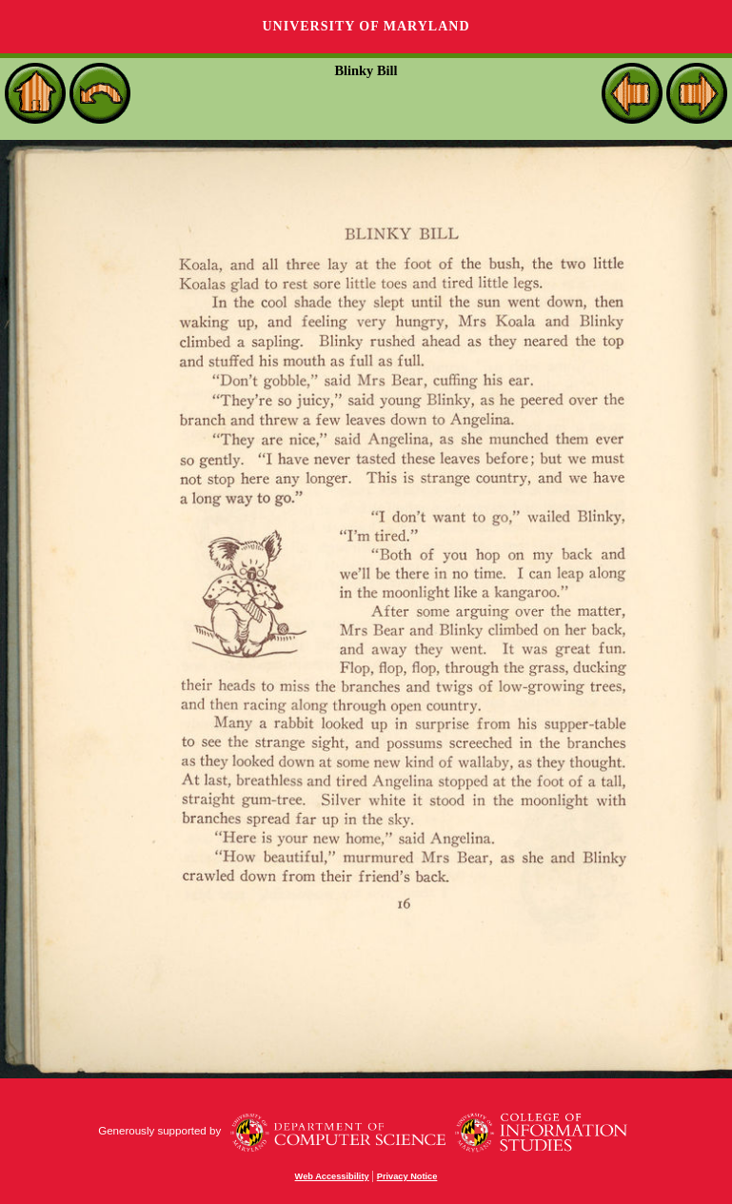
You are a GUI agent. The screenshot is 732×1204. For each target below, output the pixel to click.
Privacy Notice (407, 1176)
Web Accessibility (332, 1176)
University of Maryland (365, 26)
